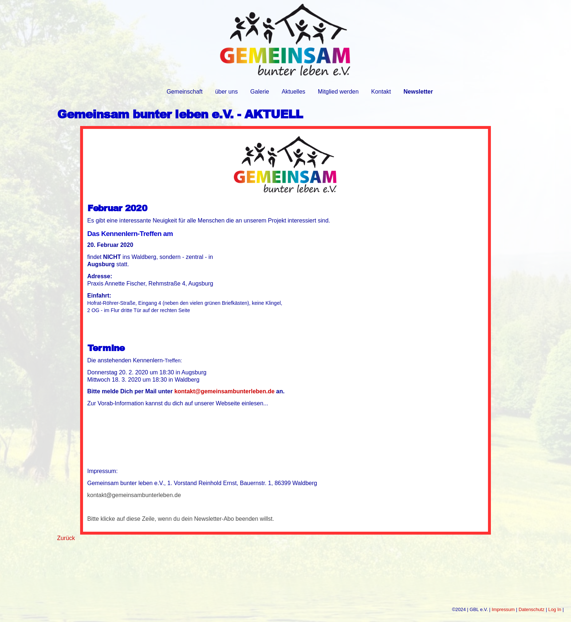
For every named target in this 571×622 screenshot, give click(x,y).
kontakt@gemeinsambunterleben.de (224, 391)
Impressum (503, 609)
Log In (555, 609)
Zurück (66, 538)
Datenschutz (531, 609)
